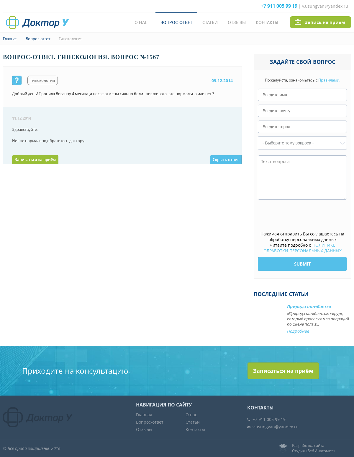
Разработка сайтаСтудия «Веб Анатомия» (313, 448)
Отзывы (237, 22)
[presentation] (303, 215)
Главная (10, 38)
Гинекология (70, 38)
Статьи (210, 22)
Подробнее (298, 331)
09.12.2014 (222, 80)
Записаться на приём (35, 159)
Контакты (267, 22)
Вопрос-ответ (176, 22)
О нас (141, 22)
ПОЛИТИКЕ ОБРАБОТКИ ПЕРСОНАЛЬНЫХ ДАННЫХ (302, 247)
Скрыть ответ (226, 159)
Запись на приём (325, 22)
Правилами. (329, 80)
